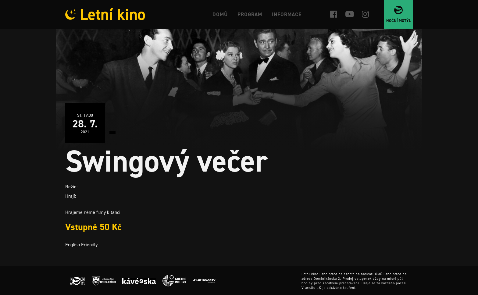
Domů (220, 14)
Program (249, 14)
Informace (286, 14)
